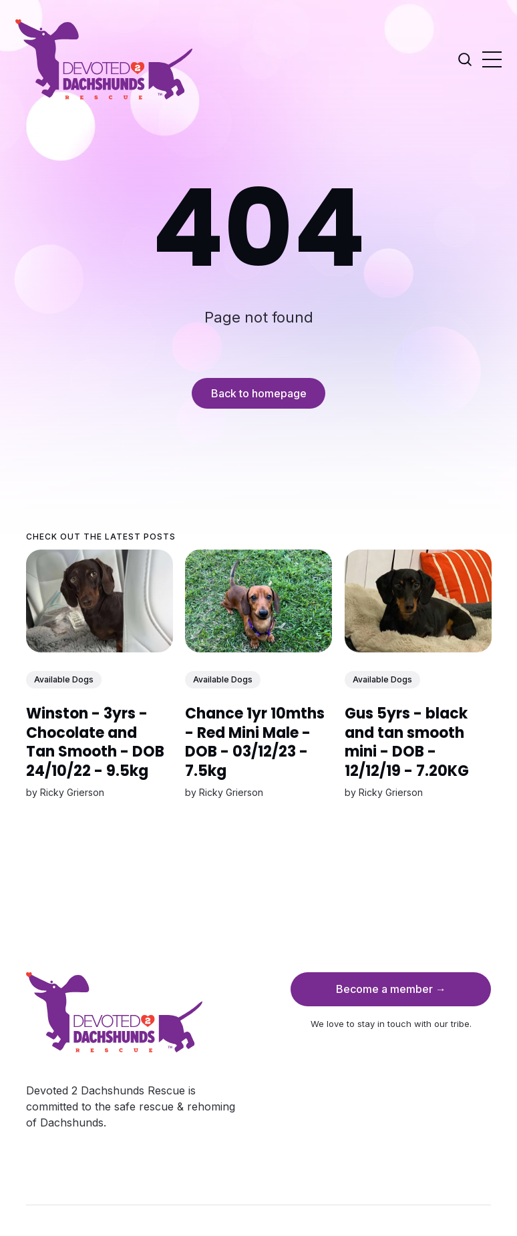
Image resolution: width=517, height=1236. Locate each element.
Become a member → (391, 989)
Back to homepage (259, 393)
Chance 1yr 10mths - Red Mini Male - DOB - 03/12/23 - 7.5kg (255, 742)
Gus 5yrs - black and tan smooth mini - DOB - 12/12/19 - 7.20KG (406, 742)
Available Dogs (64, 679)
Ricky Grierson (72, 792)
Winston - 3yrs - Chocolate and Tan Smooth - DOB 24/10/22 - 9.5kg (95, 742)
